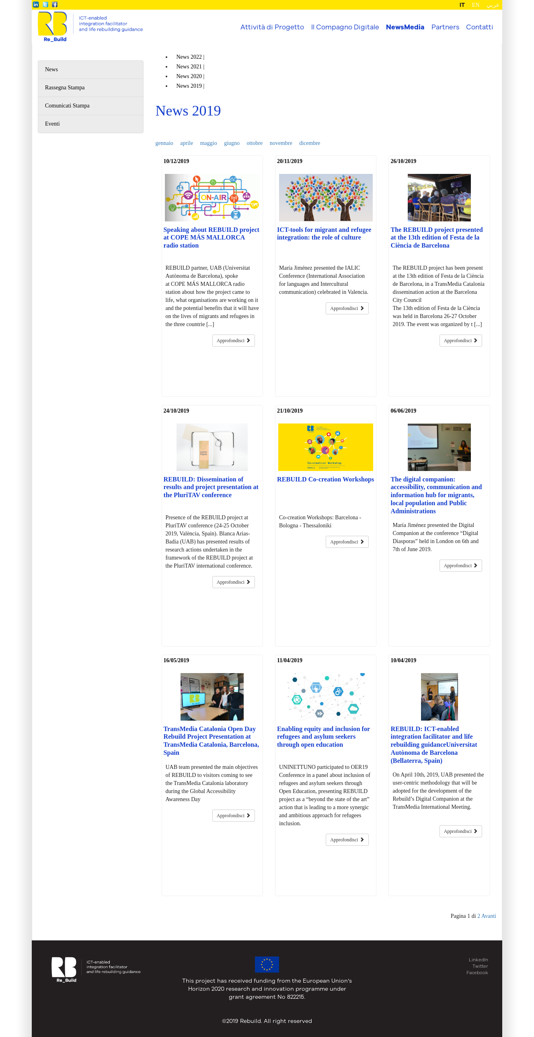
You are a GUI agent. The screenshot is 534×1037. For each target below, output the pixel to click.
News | (191, 57)
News (51, 69)
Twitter (480, 966)
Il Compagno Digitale (345, 27)
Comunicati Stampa (67, 106)
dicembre (309, 143)
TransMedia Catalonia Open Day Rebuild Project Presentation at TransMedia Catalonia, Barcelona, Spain (211, 740)
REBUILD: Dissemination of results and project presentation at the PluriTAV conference (211, 487)
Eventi (52, 124)
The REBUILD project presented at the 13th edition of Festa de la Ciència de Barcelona (436, 238)
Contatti (479, 27)
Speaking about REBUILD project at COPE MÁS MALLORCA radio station (212, 238)
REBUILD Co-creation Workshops (325, 479)
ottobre (255, 143)
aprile (186, 143)
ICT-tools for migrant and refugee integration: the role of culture (324, 234)
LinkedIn (478, 959)
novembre (281, 143)
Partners (445, 27)
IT (462, 5)
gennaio (164, 143)
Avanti (488, 916)
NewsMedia (405, 27)
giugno (232, 143)
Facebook (477, 972)
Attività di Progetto (272, 27)
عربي (493, 5)
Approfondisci (234, 340)
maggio (208, 143)
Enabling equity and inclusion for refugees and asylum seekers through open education (323, 737)
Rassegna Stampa (64, 88)
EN (476, 5)
